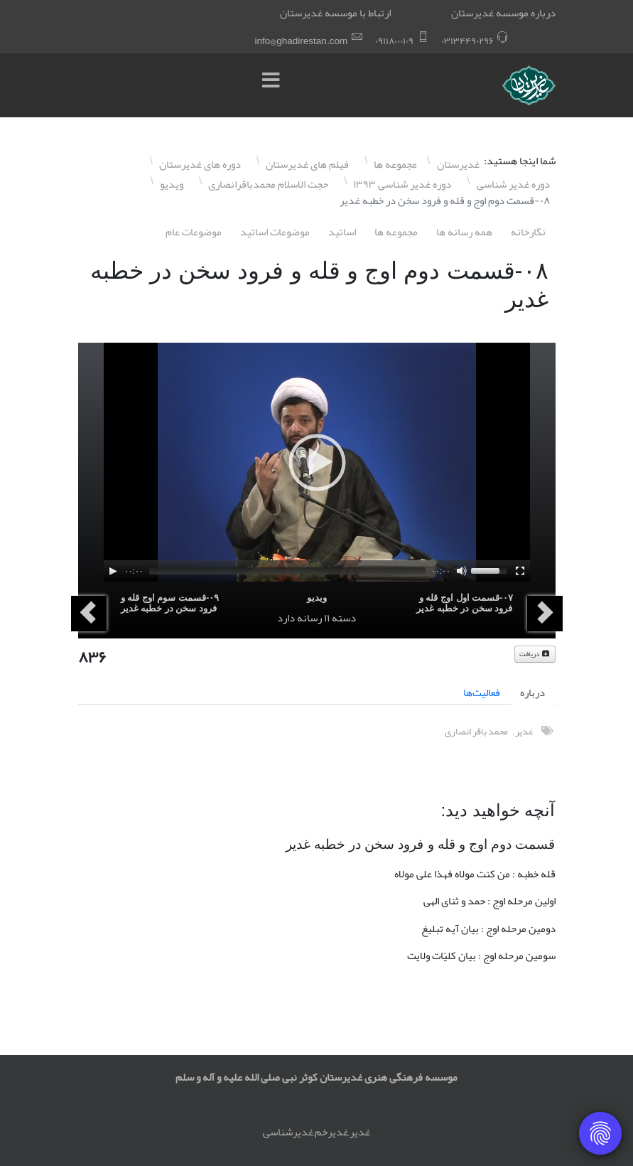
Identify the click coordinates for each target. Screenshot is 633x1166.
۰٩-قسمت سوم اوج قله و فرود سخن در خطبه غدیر (170, 603)
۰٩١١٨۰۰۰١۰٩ (394, 40)
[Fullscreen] (520, 571)
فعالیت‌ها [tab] (481, 692)
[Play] (113, 571)
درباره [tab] (532, 692)
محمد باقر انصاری (476, 731)
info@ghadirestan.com (301, 40)
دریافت (535, 654)
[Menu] (275, 85)
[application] (317, 462)
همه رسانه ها (464, 231)
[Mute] (461, 571)
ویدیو (317, 597)
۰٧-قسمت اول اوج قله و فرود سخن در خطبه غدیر (464, 603)
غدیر (524, 731)
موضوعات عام (194, 231)
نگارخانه (528, 231)
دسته (344, 618)
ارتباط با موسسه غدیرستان (335, 12)
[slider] (287, 570)
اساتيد (342, 231)
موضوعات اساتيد (275, 231)
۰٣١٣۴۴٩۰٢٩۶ (467, 40)
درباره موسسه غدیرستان (503, 12)
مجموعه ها (396, 231)
